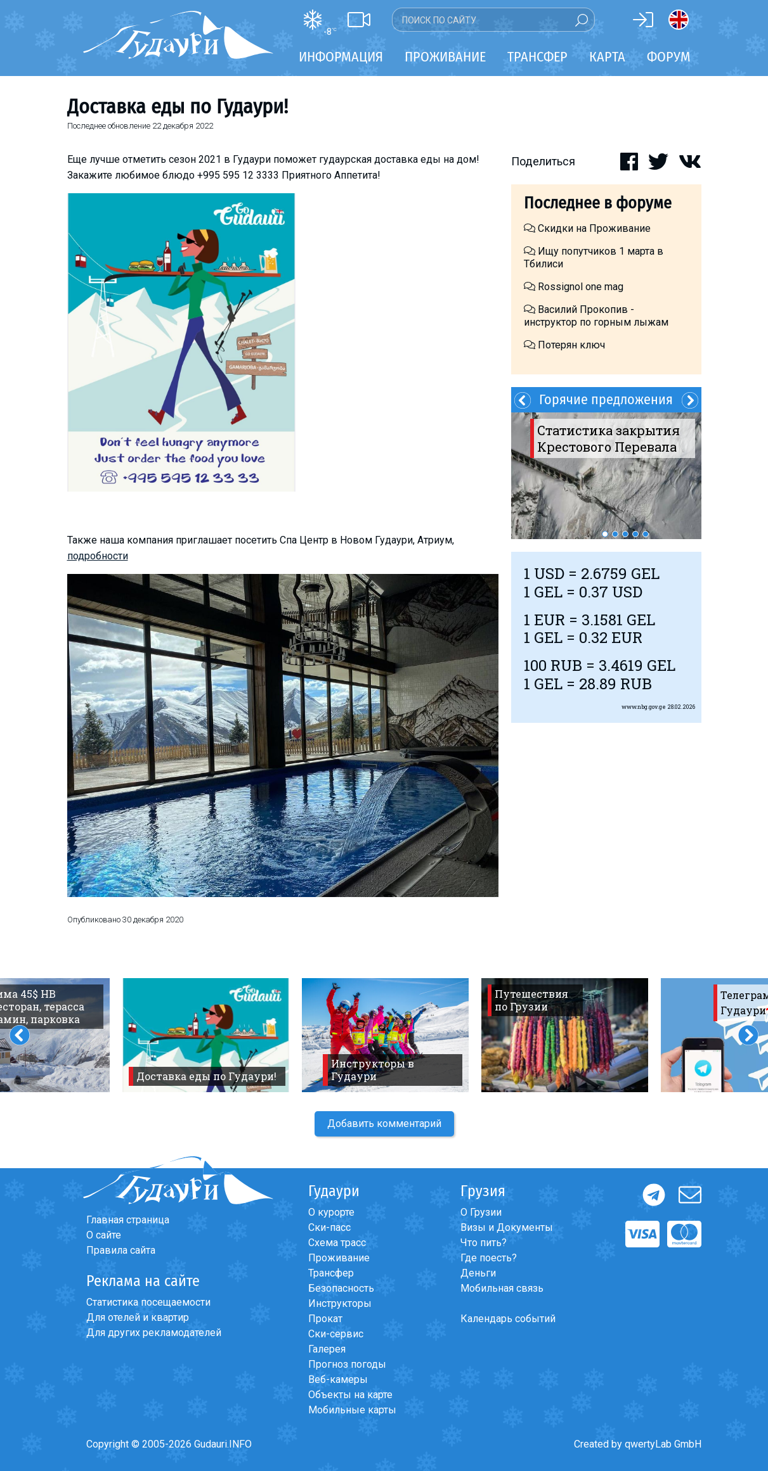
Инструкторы (340, 1303)
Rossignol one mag (573, 287)
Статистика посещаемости (148, 1302)
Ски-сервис (335, 1334)
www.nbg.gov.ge (644, 706)
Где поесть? (488, 1258)
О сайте (103, 1235)
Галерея (327, 1349)
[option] (606, 475)
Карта (607, 56)
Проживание (339, 1258)
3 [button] (625, 534)
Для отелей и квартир (137, 1317)
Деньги (478, 1273)
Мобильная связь (501, 1288)
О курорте (331, 1212)
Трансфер (331, 1273)
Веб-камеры (338, 1379)
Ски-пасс (329, 1227)
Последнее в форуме (598, 203)
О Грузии (481, 1212)
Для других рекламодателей (153, 1333)
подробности (97, 556)
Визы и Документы (506, 1227)
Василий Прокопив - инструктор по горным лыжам (596, 315)
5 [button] (645, 534)
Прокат (325, 1319)
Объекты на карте (350, 1395)
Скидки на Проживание (587, 228)
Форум (669, 56)
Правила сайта (120, 1250)
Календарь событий (508, 1319)
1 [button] (605, 534)
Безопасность (341, 1288)
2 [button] (615, 534)
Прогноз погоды (347, 1364)
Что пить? (483, 1243)
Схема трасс (337, 1243)
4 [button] (635, 534)
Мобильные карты (352, 1410)
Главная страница (127, 1220)
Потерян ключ (564, 345)
